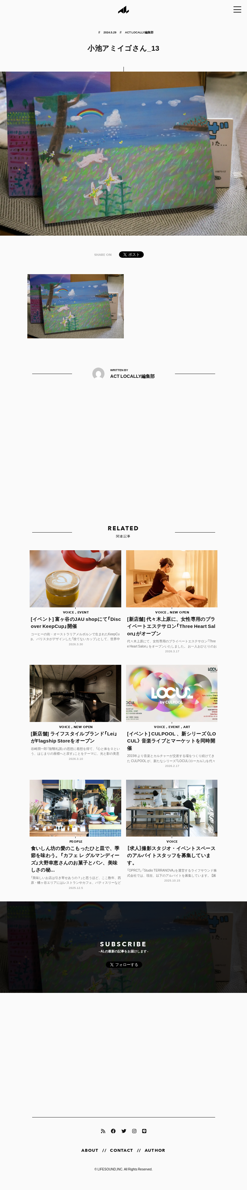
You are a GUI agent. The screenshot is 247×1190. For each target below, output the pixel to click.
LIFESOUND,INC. (110, 1176)
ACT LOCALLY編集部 (139, 32)
